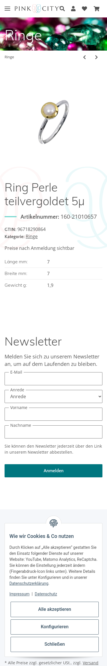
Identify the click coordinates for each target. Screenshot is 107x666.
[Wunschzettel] (84, 9)
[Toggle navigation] (7, 4)
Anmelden (54, 470)
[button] (62, 9)
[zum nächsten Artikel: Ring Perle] (96, 57)
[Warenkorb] (96, 9)
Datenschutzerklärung (28, 583)
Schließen (55, 644)
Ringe (32, 236)
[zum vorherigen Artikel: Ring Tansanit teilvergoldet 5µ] (84, 57)
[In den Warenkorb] (9, 70)
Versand (90, 662)
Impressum (19, 594)
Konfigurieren (54, 626)
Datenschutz (46, 594)
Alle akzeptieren (54, 609)
